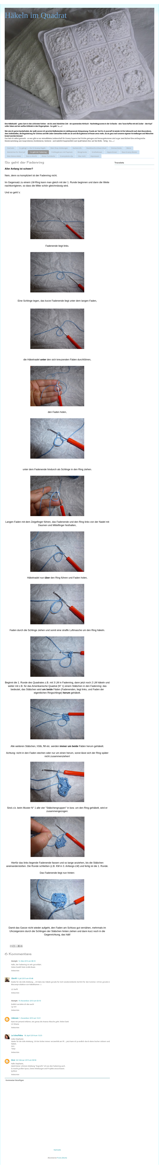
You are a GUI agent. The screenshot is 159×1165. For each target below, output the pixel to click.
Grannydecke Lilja (66, 156)
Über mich (82, 156)
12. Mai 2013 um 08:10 (26, 961)
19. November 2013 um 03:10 (29, 1001)
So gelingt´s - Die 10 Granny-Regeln (32, 148)
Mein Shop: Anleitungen (59, 148)
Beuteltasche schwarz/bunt (96, 148)
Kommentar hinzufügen (15, 1080)
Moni (13, 1060)
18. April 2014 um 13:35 (33, 1035)
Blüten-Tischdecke (48, 156)
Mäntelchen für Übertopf (16, 152)
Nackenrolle (77, 148)
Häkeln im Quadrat (36, 15)
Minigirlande (82, 152)
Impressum (95, 156)
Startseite (10, 148)
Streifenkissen (97, 152)
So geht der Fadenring (38, 152)
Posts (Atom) (62, 1158)
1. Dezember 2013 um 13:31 (30, 1018)
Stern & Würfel (31, 156)
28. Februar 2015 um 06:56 (26, 1060)
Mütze (129, 148)
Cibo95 (14, 978)
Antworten (15, 971)
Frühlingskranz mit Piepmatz (62, 152)
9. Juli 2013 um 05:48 (25, 978)
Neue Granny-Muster (129, 152)
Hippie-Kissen (112, 152)
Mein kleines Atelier (14, 156)
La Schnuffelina (17, 1035)
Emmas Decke (116, 148)
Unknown (14, 1018)
